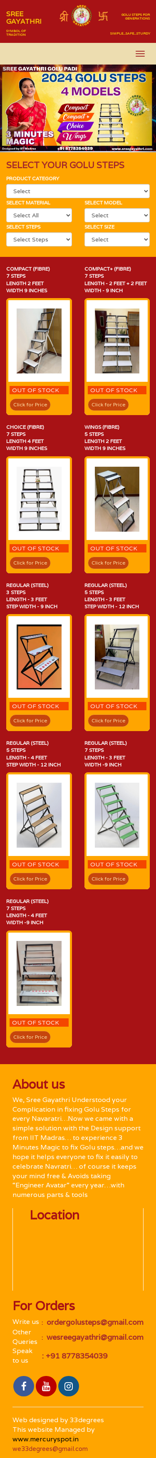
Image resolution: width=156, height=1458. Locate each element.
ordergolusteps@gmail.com (94, 1322)
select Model (103, 202)
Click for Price (30, 404)
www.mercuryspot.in (45, 1439)
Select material (28, 202)
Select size (99, 227)
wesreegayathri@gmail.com (94, 1337)
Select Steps (23, 227)
